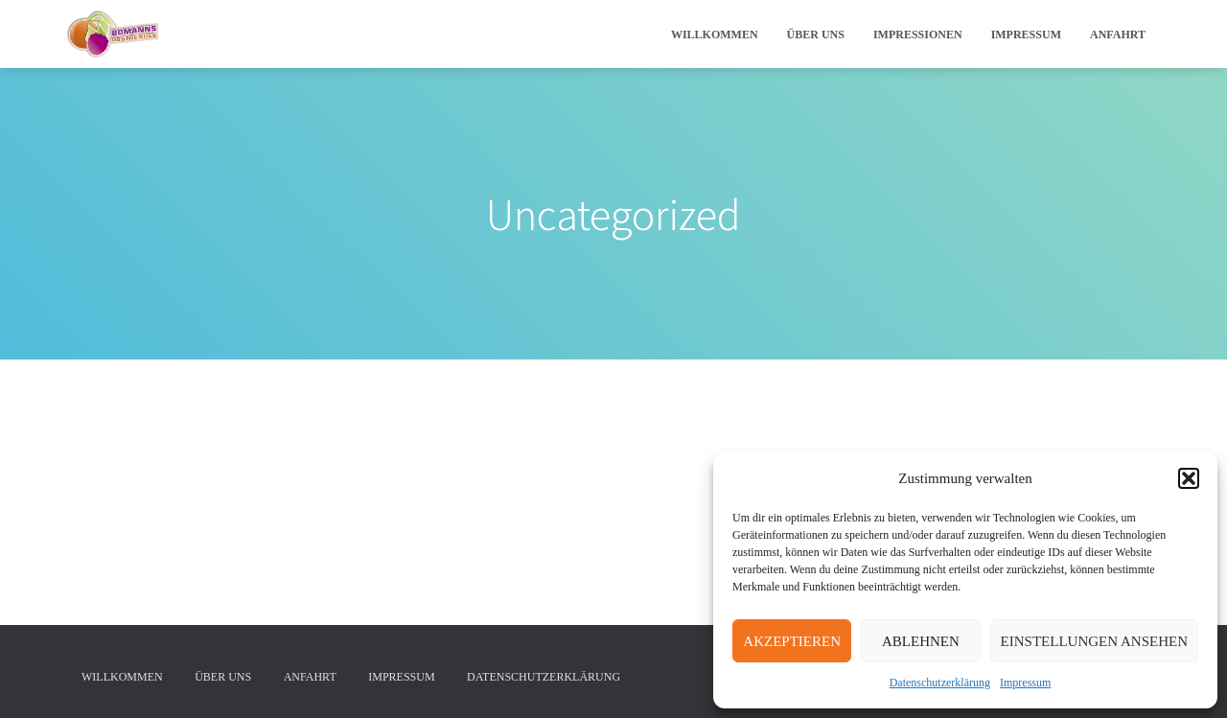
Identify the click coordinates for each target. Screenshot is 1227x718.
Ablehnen (921, 641)
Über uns (816, 34)
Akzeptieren (792, 641)
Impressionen (917, 34)
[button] (1188, 478)
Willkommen (714, 34)
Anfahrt (1118, 34)
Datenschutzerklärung (940, 682)
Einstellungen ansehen (1094, 641)
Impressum (1025, 682)
